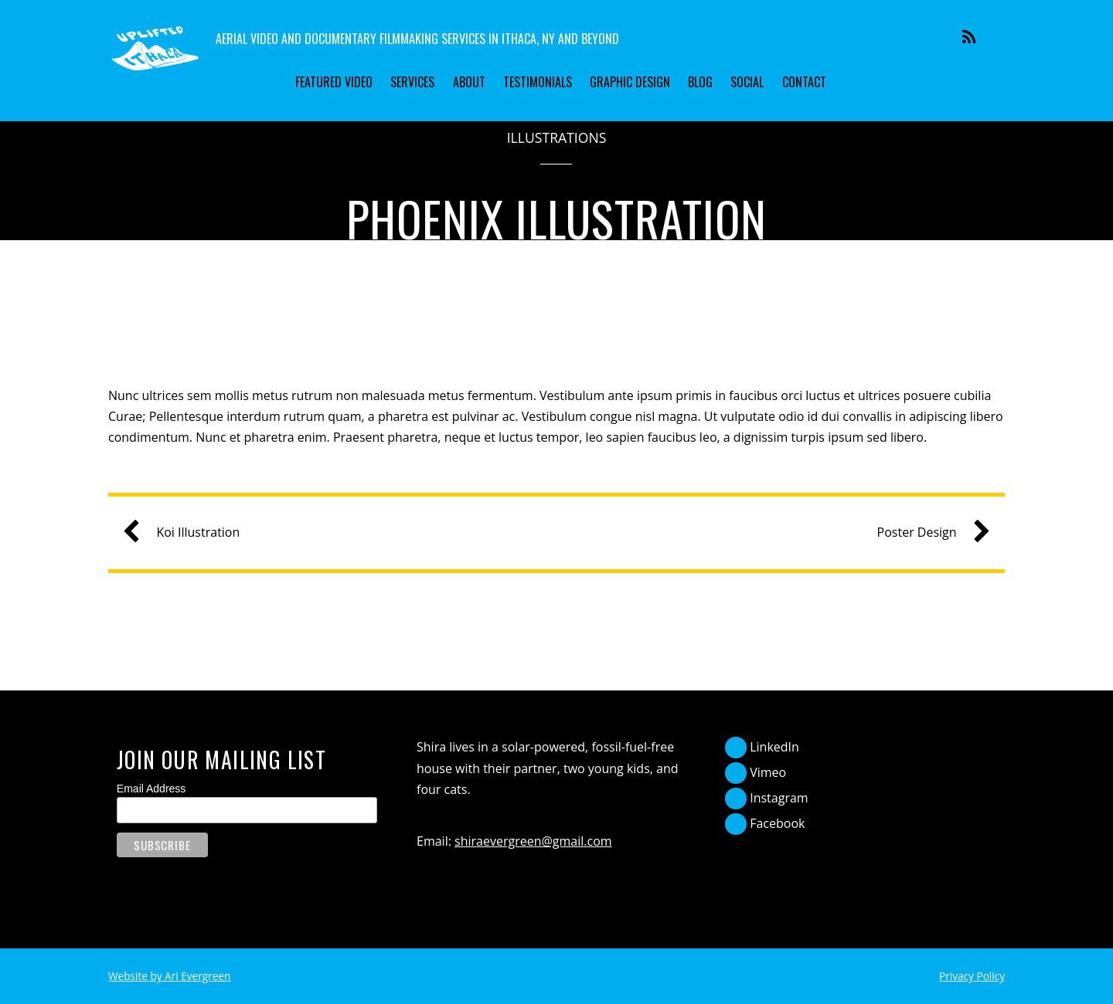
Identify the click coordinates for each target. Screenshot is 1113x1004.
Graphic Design (630, 82)
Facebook (765, 823)
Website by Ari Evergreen (169, 975)
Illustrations (557, 137)
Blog (700, 82)
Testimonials (537, 82)
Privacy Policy (972, 975)
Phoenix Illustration (557, 218)
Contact (804, 82)
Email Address (151, 788)
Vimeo (755, 772)
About (469, 82)
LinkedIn (762, 746)
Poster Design (928, 532)
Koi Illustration (187, 532)
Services (412, 82)
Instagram (766, 797)
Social (747, 82)
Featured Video (334, 82)
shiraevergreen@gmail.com (533, 841)
